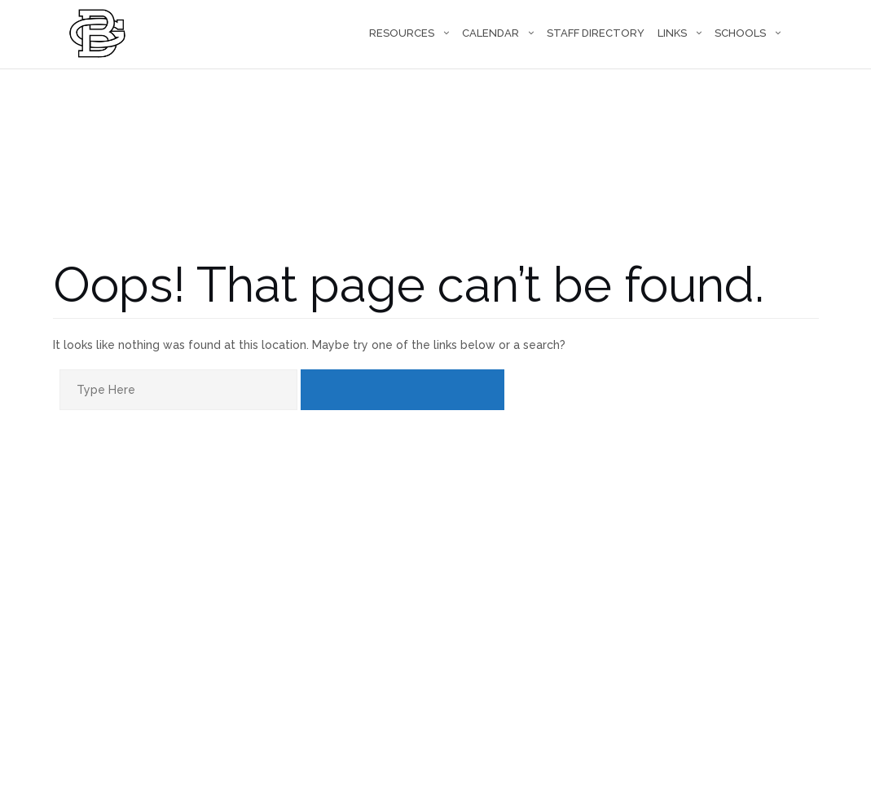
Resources (401, 33)
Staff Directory (595, 33)
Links (672, 33)
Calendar (490, 33)
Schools (740, 33)
